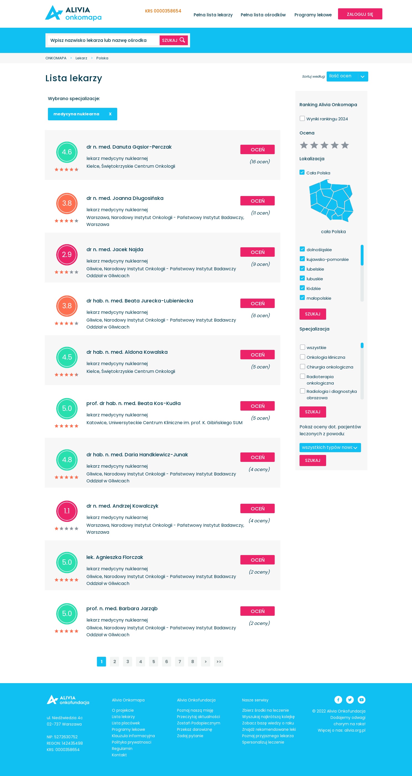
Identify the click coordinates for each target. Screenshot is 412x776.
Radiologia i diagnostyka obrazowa (332, 391)
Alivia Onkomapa (128, 700)
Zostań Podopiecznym (198, 723)
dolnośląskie (319, 250)
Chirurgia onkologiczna (330, 367)
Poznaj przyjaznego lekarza (268, 736)
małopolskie (319, 298)
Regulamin (122, 748)
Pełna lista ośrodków (263, 15)
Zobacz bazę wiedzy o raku (268, 723)
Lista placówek (126, 723)
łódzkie (314, 288)
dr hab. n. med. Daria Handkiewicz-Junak (137, 454)
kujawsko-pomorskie (328, 259)
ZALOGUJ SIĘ (360, 14)
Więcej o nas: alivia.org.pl (341, 730)
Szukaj (313, 314)
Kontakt (119, 755)
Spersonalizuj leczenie (263, 742)
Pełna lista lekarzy (213, 15)
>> (218, 661)
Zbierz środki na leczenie (265, 710)
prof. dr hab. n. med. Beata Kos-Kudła (133, 403)
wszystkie (316, 347)
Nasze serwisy (255, 700)
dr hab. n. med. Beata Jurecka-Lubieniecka (139, 300)
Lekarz (81, 58)
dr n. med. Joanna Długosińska (124, 198)
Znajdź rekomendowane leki (269, 729)
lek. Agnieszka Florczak (114, 557)
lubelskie (315, 269)
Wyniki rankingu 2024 (327, 119)
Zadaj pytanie (190, 736)
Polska (102, 58)
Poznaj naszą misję (195, 710)
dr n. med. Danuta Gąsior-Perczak (129, 146)
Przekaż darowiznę (194, 729)
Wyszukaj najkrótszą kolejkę (268, 716)
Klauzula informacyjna (133, 736)
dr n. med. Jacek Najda (114, 249)
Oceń (258, 149)
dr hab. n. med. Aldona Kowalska (127, 351)
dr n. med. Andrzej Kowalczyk (122, 505)
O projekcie (123, 710)
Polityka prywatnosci (131, 742)
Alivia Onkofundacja (196, 700)
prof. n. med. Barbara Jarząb (122, 608)
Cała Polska (318, 173)
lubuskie (315, 279)
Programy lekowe (313, 15)
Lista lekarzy (123, 716)
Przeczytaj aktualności (198, 716)
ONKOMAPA (55, 58)
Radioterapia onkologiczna (320, 377)
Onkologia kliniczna (326, 357)
